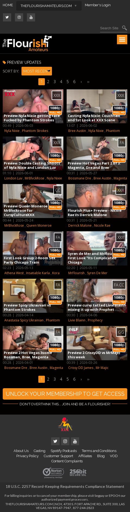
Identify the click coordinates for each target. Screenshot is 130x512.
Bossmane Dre (79, 178)
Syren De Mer (97, 273)
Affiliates (85, 456)
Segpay (99, 496)
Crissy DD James (80, 367)
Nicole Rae (102, 225)
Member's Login (98, 5)
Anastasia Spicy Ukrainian (24, 320)
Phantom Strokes (35, 130)
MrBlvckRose (34, 178)
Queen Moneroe (39, 225)
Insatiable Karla (38, 273)
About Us (21, 451)
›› (88, 81)
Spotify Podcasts (64, 451)
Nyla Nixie (12, 130)
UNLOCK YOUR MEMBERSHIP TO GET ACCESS (65, 394)
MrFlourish (76, 273)
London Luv (13, 178)
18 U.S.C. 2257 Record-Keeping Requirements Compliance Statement (65, 486)
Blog (101, 456)
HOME (8, 5)
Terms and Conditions (99, 451)
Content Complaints (67, 461)
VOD (114, 456)
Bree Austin (77, 130)
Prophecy (95, 320)
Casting (40, 451)
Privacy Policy (27, 456)
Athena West (14, 273)
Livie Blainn (76, 320)
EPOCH (114, 496)
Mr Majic (102, 367)
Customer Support (58, 456)
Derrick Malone (80, 225)
